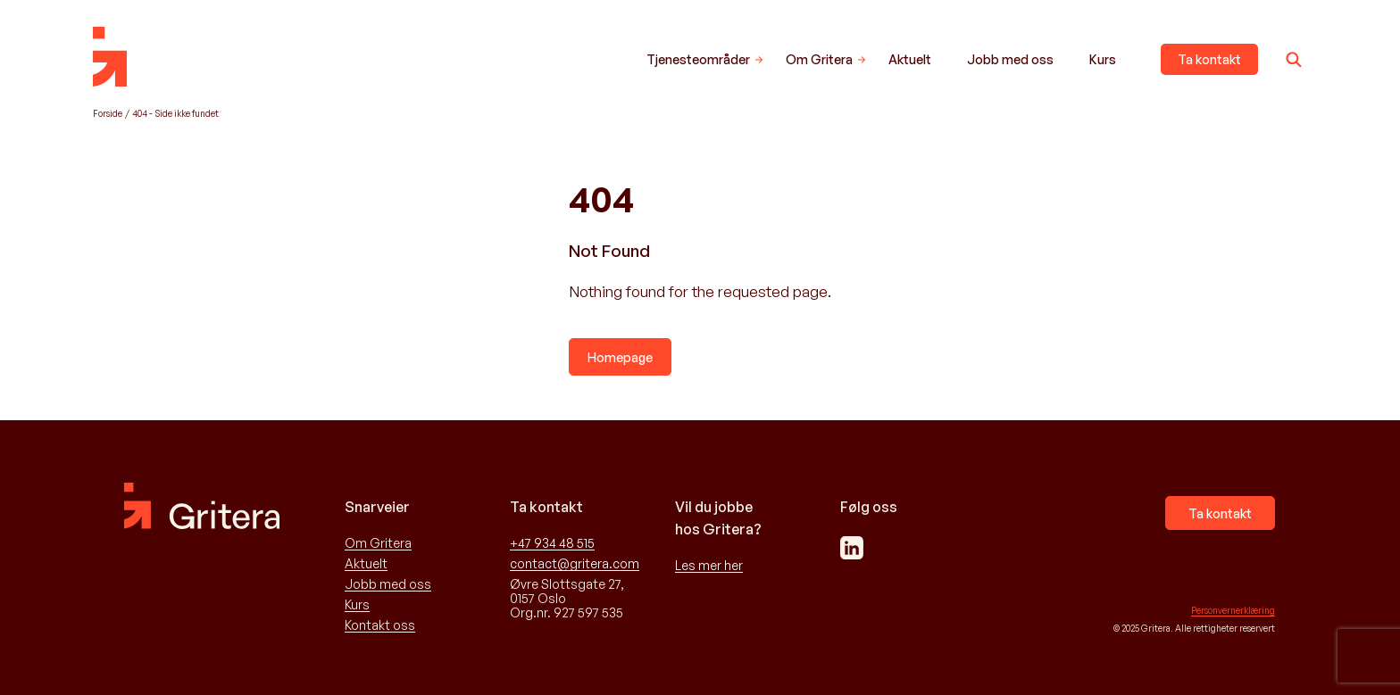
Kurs (1102, 59)
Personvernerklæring (1233, 610)
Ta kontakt (1209, 59)
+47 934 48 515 (552, 543)
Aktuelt (909, 59)
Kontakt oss (380, 625)
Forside (107, 113)
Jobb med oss (1010, 59)
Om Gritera (819, 59)
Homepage (620, 357)
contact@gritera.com (574, 564)
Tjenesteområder (698, 59)
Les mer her (709, 565)
